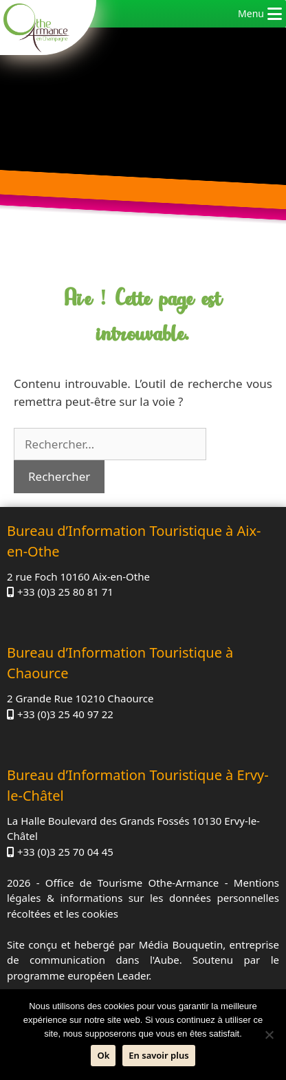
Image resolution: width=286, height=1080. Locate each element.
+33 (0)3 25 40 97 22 (65, 714)
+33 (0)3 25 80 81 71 (65, 591)
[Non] (269, 1034)
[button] (251, 14)
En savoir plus (158, 1055)
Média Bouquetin (181, 944)
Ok (103, 1055)
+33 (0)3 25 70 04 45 (65, 851)
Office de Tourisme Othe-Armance (132, 882)
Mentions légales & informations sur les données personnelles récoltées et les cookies (143, 898)
